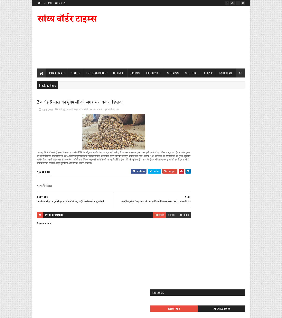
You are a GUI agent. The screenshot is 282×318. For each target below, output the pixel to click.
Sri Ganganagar (230, 117)
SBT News (173, 73)
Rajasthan (55, 73)
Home (39, 3)
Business (118, 73)
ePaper (208, 73)
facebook (169, 217)
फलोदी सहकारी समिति (77, 109)
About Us (48, 3)
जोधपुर (62, 109)
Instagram (225, 73)
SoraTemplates (55, 312)
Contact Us (60, 3)
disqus (156, 217)
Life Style (152, 73)
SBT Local (191, 73)
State (74, 73)
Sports (135, 73)
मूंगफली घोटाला (112, 109)
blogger (144, 217)
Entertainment (96, 73)
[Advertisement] (174, 37)
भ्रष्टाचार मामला (96, 109)
